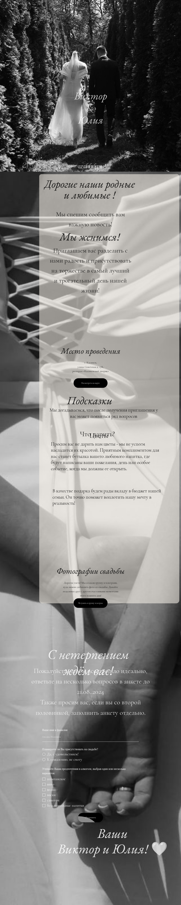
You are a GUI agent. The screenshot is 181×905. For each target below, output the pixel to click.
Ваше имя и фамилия (55, 730)
